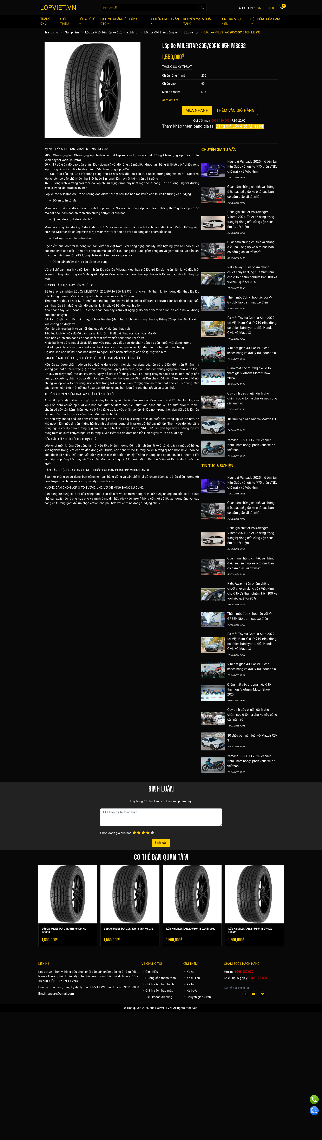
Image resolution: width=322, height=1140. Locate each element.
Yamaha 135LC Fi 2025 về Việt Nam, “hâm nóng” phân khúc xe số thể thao (251, 445)
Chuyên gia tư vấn (164, 20)
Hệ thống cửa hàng (265, 20)
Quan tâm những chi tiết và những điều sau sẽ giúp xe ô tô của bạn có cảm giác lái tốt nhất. (251, 192)
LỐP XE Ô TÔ (84, 285)
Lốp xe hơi (191, 32)
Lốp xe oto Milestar (58, 194)
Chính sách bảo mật (157, 990)
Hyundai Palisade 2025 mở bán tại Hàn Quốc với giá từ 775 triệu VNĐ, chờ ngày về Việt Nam (252, 166)
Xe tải (188, 984)
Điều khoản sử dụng (157, 997)
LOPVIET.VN (58, 7)
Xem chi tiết (170, 100)
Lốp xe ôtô (87, 20)
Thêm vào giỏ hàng (235, 110)
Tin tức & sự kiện (231, 21)
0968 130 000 (220, 120)
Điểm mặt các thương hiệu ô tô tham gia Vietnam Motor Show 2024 (249, 373)
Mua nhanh (197, 110)
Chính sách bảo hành (158, 984)
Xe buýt (190, 990)
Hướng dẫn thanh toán (159, 978)
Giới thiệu (64, 21)
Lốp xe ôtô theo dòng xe (161, 32)
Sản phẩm (72, 32)
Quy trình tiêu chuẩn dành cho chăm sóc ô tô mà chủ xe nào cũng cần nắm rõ (252, 398)
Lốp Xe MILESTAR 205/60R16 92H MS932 (190, 928)
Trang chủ (45, 21)
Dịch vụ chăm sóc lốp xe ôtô (119, 21)
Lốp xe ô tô (119, 972)
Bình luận (161, 843)
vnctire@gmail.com (61, 993)
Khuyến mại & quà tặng (197, 21)
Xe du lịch (191, 978)
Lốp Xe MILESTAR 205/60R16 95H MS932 (128, 928)
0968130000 (131, 987)
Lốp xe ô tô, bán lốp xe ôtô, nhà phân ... (111, 32)
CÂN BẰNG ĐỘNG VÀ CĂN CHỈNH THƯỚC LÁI (76, 470)
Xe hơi (189, 972)
